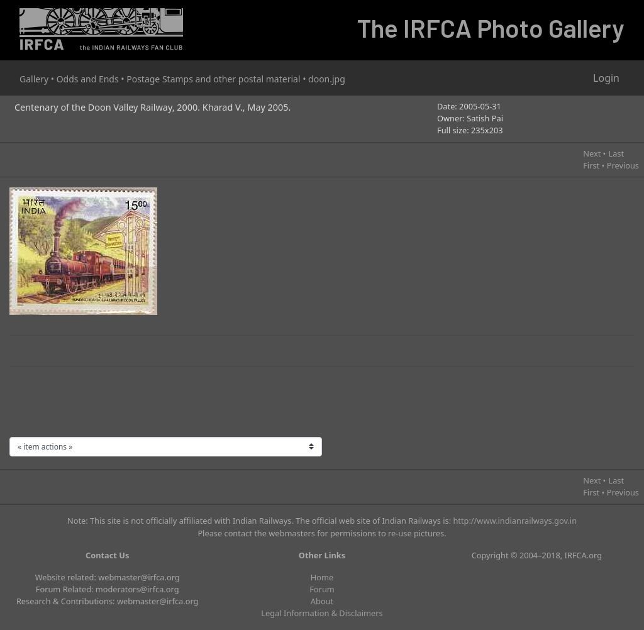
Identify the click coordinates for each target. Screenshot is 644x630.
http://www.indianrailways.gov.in (515, 520)
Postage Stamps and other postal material (213, 79)
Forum (322, 589)
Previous (623, 165)
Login (606, 78)
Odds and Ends (88, 79)
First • (593, 165)
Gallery (33, 79)
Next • (594, 153)
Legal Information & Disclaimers (321, 613)
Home (322, 577)
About (322, 601)
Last (616, 153)
